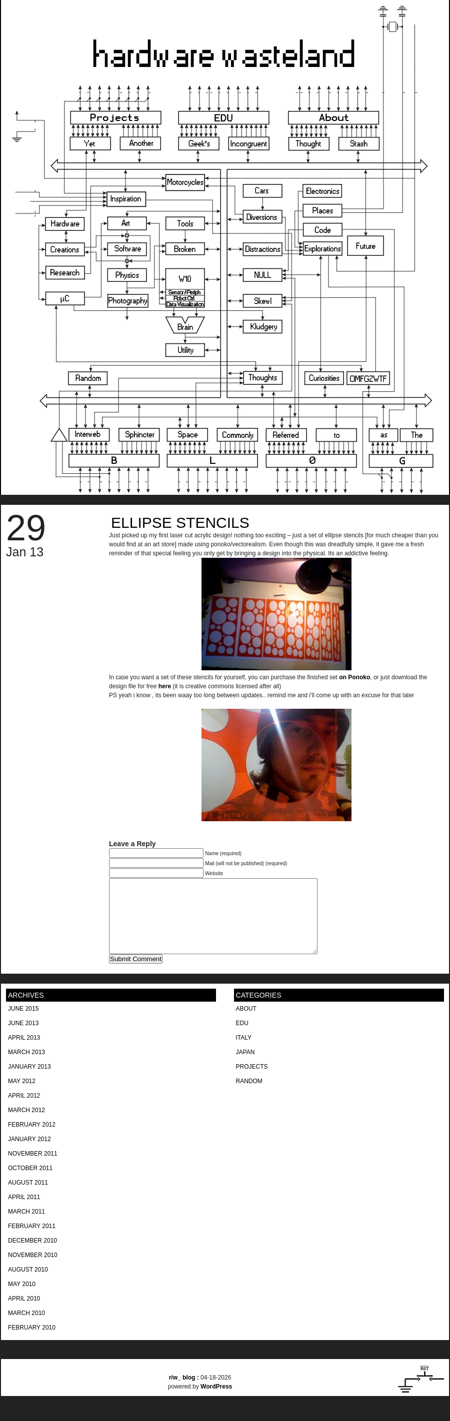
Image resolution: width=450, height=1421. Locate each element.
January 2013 (29, 1081)
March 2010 (26, 1328)
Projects (252, 1081)
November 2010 (33, 1270)
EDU (242, 1038)
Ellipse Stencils (180, 522)
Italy (244, 1052)
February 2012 (32, 1139)
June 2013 (23, 1038)
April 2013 (24, 1052)
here (164, 686)
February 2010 (32, 1342)
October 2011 (30, 1183)
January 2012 (29, 1154)
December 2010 (32, 1255)
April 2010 (24, 1313)
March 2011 (26, 1226)
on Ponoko (354, 677)
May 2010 (22, 1299)
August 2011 (28, 1197)
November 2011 (33, 1168)
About (246, 1023)
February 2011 (32, 1241)
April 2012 (24, 1110)
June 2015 (23, 1023)
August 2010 (28, 1284)
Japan (245, 1067)
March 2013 (26, 1067)
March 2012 (26, 1125)
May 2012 (22, 1096)
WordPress (216, 1401)
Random (249, 1096)
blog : (184, 1392)
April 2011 (24, 1212)
